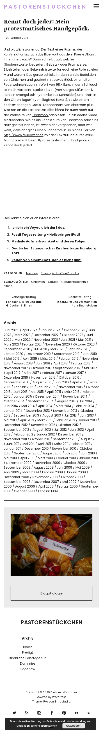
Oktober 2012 (68, 425)
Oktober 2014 (14, 401)
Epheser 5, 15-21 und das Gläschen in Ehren (26, 301)
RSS (27, 712)
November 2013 (65, 410)
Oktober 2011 (40, 439)
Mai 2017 (90, 368)
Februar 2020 (78, 349)
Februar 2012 (23, 434)
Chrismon (40, 115)
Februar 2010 (66, 458)
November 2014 (75, 396)
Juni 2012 (77, 429)
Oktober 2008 (72, 477)
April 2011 (44, 444)
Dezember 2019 (39, 354)
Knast (27, 647)
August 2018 (23, 363)
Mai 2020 (57, 349)
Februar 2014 (84, 406)
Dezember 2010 (37, 448)
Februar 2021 (31, 344)
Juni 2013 (87, 415)
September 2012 (16, 429)
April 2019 (30, 358)
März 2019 (47, 358)
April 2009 (11, 472)
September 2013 (26, 415)
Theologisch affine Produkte (60, 273)
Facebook (51, 712)
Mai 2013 (10, 420)
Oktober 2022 (72, 335)
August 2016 (42, 382)
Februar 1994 (48, 491)
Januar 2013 (87, 420)
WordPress (59, 697)
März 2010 (45, 458)
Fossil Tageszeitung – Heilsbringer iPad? (45, 234)
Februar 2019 (68, 358)
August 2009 (44, 467)
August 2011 (89, 439)
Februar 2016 (24, 387)
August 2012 (41, 429)
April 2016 (79, 382)
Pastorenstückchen (45, 7)
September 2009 (17, 467)
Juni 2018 (43, 363)
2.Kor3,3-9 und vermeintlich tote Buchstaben (76, 301)
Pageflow (28, 669)
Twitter (14, 712)
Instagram (39, 712)
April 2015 (54, 391)
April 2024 (30, 330)
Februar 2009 (52, 472)
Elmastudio (62, 701)
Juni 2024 (11, 330)
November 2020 (57, 344)
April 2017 (13, 373)
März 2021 (11, 344)
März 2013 (44, 420)
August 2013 (51, 415)
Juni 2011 (12, 444)
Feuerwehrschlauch (19, 84)
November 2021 (46, 339)
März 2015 (71, 391)
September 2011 (65, 439)
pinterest (64, 712)
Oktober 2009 (74, 463)
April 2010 (27, 458)
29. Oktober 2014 (17, 38)
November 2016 (43, 377)
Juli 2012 (60, 429)
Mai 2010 (10, 458)
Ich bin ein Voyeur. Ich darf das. (38, 227)
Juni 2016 (62, 382)
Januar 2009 (76, 472)
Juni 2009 (64, 467)
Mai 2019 (12, 358)
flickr (76, 712)
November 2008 (45, 477)
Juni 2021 (68, 339)
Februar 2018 (81, 363)
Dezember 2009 (19, 463)
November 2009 (47, 463)
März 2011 (61, 444)
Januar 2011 (12, 448)
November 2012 (43, 425)
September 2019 (67, 354)
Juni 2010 (88, 453)
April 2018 (60, 363)
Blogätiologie (52, 593)
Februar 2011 (81, 444)
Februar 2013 (65, 420)
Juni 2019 (90, 354)
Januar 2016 (46, 387)
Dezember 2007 (46, 481)
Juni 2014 (11, 406)
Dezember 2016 (16, 377)
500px (88, 712)
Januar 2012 (46, 434)
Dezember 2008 (16, 477)
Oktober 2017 (41, 368)
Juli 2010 (71, 453)
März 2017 (31, 373)
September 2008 (17, 481)
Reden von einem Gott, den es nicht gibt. (46, 260)
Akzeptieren (73, 725)
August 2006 (25, 486)
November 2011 (15, 439)
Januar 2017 (74, 373)
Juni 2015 (20, 391)
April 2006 (46, 486)
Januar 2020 (13, 354)
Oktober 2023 (74, 330)
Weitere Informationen (44, 725)
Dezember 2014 (47, 396)
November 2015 (71, 387)
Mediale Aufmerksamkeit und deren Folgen (49, 241)
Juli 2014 (85, 401)
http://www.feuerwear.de (23, 135)
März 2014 (63, 406)
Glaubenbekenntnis (74, 282)
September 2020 (17, 349)
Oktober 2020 (84, 344)
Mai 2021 (84, 339)
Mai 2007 (69, 481)
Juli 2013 (70, 415)
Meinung (32, 273)
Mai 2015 (37, 391)
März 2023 (22, 335)
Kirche (8, 286)
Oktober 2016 (69, 377)
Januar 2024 (51, 330)
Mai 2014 (28, 406)
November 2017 (16, 368)
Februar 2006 (67, 486)
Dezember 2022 (46, 335)
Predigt (27, 652)
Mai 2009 (83, 467)
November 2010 (64, 448)
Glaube (53, 282)
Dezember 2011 (69, 434)
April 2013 (27, 420)
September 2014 (41, 401)
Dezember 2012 (16, 425)
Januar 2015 (23, 396)
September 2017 (68, 368)
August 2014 (66, 401)
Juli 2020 (40, 349)
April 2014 (45, 406)
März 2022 (22, 339)
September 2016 (16, 382)
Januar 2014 (13, 410)
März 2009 (31, 472)
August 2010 (52, 453)
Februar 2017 (52, 373)
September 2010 (26, 453)
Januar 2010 (88, 458)
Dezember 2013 (38, 410)
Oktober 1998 (24, 491)
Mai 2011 (28, 444)
